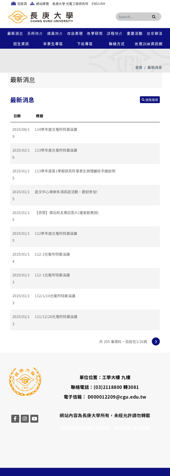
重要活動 (135, 33)
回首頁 (19, 3)
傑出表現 (75, 33)
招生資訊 (21, 43)
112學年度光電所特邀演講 (56, 233)
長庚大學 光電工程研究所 (70, 3)
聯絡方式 (117, 43)
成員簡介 (55, 33)
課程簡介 (115, 33)
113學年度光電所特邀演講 (56, 150)
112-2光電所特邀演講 (52, 254)
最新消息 (15, 33)
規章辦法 (155, 33)
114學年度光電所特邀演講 (56, 129)
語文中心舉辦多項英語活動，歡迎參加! (66, 191)
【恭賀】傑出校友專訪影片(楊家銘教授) (67, 212)
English (98, 3)
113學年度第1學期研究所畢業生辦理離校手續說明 (75, 170)
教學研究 (95, 33)
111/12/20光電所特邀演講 (56, 316)
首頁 (139, 67)
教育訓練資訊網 (149, 43)
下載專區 (85, 43)
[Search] (138, 16)
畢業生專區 (53, 43)
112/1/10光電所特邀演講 (55, 295)
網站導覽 (39, 3)
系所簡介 (35, 33)
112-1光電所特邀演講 (52, 275)
